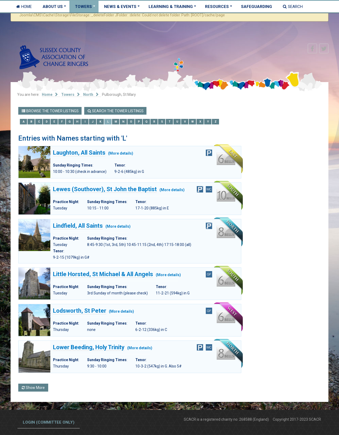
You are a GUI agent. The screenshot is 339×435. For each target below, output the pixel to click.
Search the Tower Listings (116, 111)
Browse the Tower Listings (50, 111)
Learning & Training (171, 6)
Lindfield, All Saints (78, 225)
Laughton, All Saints (79, 152)
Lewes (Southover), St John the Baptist (105, 189)
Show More (33, 387)
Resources (217, 6)
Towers (83, 6)
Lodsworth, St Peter (79, 310)
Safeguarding (256, 6)
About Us (53, 6)
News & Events (120, 6)
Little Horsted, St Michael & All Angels (103, 274)
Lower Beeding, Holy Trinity (88, 347)
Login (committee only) (48, 422)
